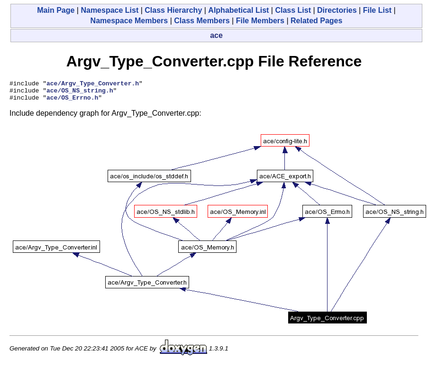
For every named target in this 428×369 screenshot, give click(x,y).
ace (216, 35)
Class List (293, 10)
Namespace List (109, 10)
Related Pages (316, 21)
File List (377, 10)
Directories (337, 10)
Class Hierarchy (173, 10)
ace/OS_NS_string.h (79, 93)
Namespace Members (129, 21)
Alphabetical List (238, 10)
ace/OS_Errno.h (72, 101)
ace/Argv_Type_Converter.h (92, 84)
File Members (260, 21)
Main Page (55, 10)
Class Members (201, 21)
